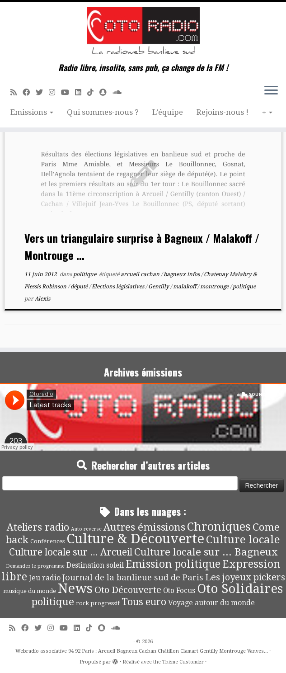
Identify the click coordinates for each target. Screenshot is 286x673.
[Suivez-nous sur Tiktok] (93, 92)
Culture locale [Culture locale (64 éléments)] (243, 539)
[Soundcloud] (120, 92)
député (79, 286)
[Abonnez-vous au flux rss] (16, 92)
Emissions (31, 112)
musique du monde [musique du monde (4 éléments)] (29, 591)
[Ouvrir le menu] (271, 91)
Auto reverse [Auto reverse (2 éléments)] (86, 529)
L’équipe (167, 112)
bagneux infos (182, 274)
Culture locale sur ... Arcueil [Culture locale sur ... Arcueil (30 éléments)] (70, 552)
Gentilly (159, 286)
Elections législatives (118, 286)
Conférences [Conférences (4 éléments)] (47, 541)
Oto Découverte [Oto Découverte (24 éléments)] (127, 589)
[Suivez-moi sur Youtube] (68, 92)
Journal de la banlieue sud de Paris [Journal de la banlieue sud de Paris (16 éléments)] (132, 577)
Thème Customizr (183, 662)
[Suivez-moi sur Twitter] (42, 92)
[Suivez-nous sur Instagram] (55, 92)
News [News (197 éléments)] (75, 588)
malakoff (185, 286)
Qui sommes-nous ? (103, 112)
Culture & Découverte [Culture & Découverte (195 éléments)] (135, 538)
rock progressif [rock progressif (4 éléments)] (98, 603)
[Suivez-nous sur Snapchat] (106, 92)
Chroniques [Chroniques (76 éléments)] (219, 526)
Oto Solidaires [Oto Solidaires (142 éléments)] (240, 588)
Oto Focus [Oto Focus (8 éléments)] (179, 591)
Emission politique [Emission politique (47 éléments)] (173, 564)
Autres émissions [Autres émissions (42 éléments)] (144, 527)
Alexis (42, 299)
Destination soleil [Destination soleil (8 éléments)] (95, 565)
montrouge (215, 286)
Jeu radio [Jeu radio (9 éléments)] (45, 578)
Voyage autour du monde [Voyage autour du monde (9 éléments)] (211, 602)
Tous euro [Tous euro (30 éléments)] (144, 601)
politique (85, 274)
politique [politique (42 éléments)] (53, 601)
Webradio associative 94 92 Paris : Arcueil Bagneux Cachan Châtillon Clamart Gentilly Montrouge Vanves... (141, 651)
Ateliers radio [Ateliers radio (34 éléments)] (38, 527)
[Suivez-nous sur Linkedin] (81, 92)
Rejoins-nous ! (222, 112)
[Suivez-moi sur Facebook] (29, 92)
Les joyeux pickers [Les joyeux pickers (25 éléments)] (245, 577)
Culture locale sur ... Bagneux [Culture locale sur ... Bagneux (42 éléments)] (205, 552)
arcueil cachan (141, 274)
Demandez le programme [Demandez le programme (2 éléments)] (35, 566)
